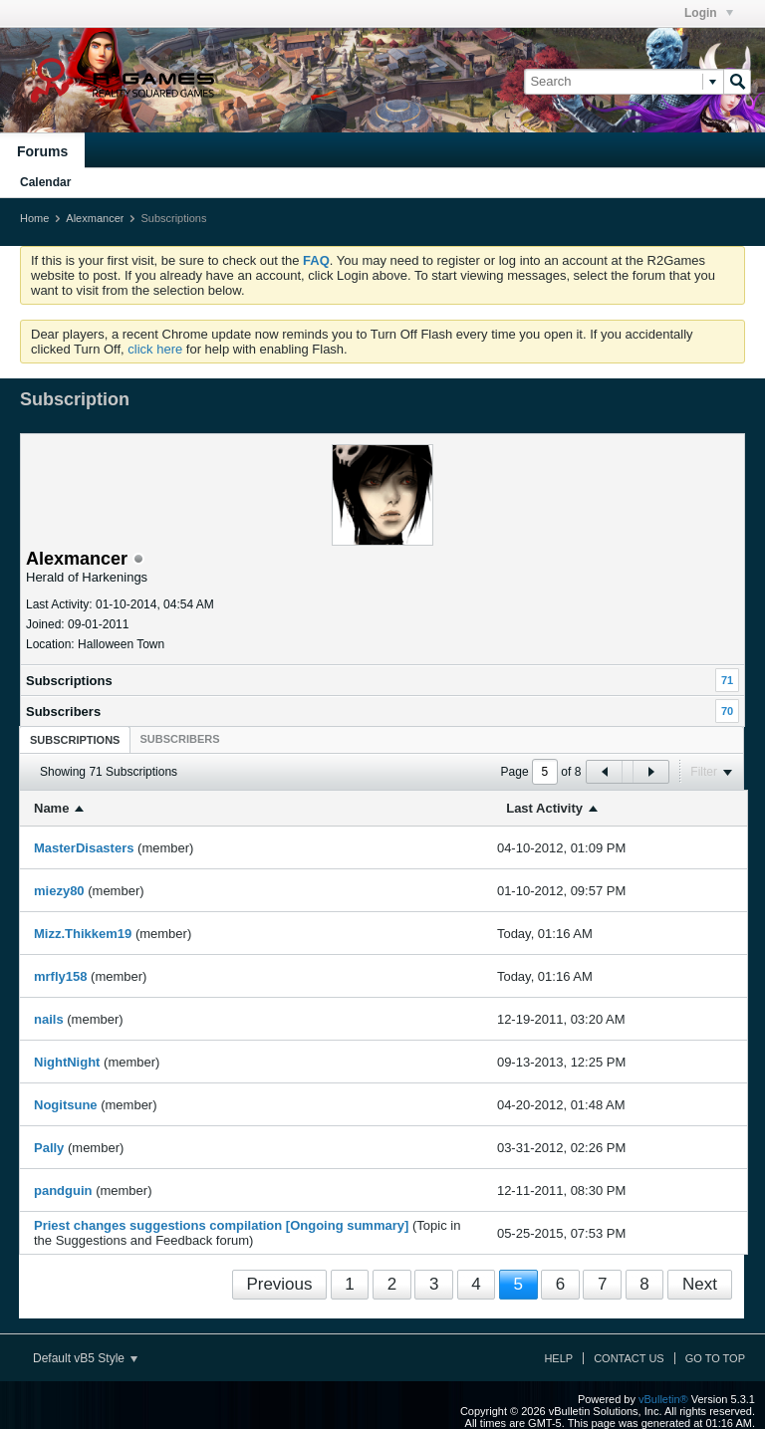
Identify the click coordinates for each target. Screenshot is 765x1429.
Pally (49, 1147)
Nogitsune (66, 1104)
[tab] (74, 739)
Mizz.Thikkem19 (82, 933)
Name (51, 808)
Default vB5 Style (85, 1358)
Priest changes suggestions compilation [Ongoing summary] (221, 1225)
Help (558, 1358)
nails (49, 1019)
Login (708, 13)
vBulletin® (663, 1399)
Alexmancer (95, 218)
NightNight (67, 1062)
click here (155, 349)
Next (699, 1284)
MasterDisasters (83, 847)
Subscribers (63, 711)
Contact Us (629, 1358)
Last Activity (544, 808)
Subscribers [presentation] (179, 739)
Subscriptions (69, 680)
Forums (42, 151)
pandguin (63, 1190)
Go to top (715, 1358)
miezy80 (59, 890)
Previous (279, 1284)
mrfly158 (60, 976)
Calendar (45, 182)
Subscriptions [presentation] (75, 740)
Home (34, 218)
